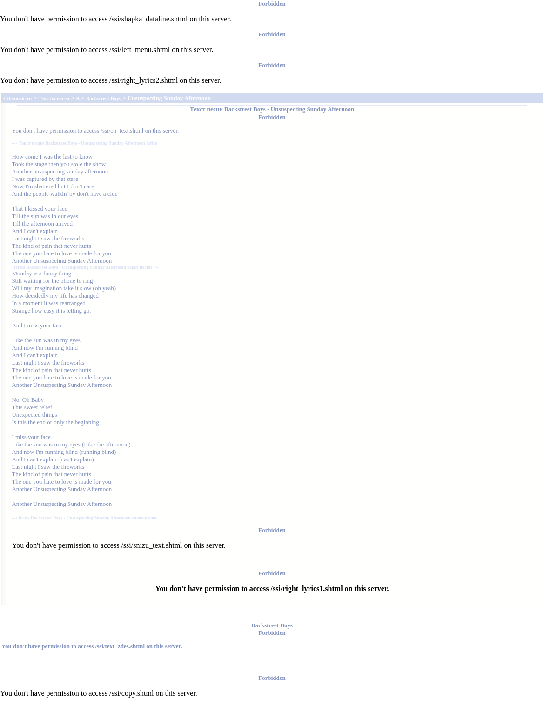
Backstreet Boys (245, 109)
